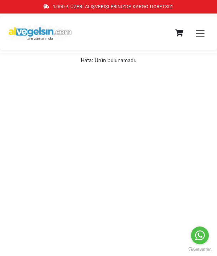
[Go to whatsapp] (200, 235)
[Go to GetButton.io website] (199, 249)
